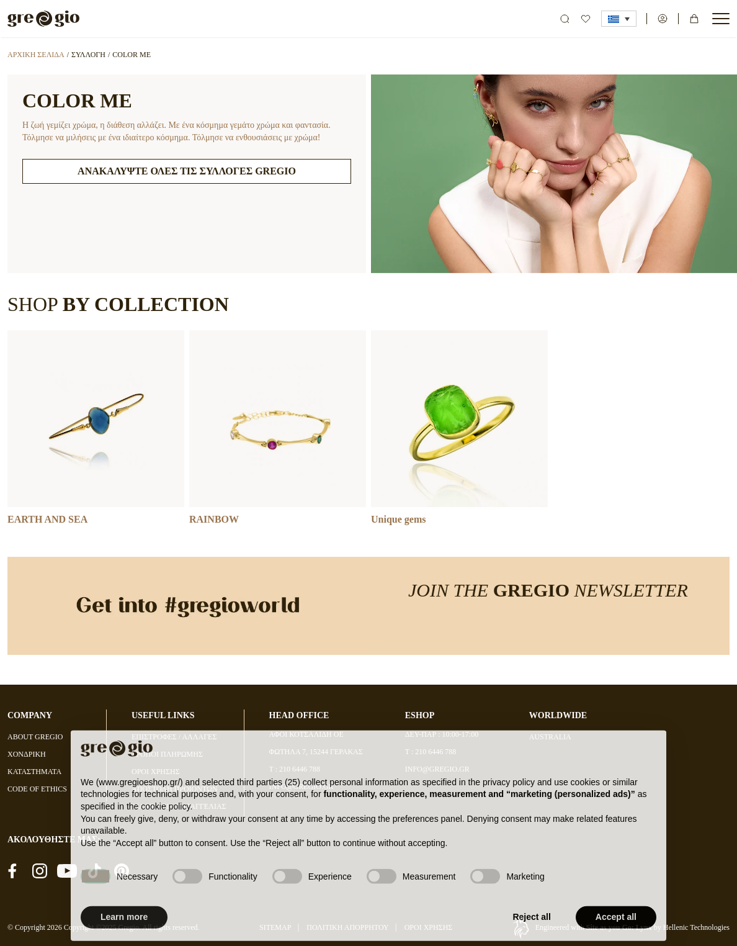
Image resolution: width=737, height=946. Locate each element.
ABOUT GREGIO (35, 736)
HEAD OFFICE (299, 715)
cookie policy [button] (165, 831)
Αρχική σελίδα (36, 54)
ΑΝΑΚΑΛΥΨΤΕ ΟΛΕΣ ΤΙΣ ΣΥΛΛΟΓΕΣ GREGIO (187, 171)
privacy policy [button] (509, 806)
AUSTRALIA (550, 736)
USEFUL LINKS (163, 715)
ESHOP (419, 715)
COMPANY (29, 715)
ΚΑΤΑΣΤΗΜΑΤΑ (34, 771)
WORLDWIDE (558, 715)
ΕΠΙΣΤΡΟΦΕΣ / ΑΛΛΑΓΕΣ (174, 736)
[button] (618, 18)
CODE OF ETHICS (37, 789)
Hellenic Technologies (696, 927)
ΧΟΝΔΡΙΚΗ (26, 754)
